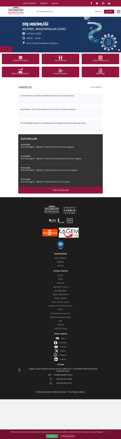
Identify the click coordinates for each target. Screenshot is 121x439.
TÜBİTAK (60, 364)
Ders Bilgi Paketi (60, 330)
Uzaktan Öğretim (60, 338)
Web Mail (60, 323)
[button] (118, 11)
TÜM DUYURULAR (60, 230)
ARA (109, 11)
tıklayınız (106, 432)
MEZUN (55, 3)
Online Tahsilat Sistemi (60, 342)
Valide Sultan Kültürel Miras (60, 357)
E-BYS (60, 319)
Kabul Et (52, 436)
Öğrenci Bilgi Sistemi (60, 334)
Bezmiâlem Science (60, 326)
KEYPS (60, 349)
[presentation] (3, 49)
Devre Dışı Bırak (67, 436)
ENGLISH (98, 11)
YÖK (60, 361)
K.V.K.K (60, 315)
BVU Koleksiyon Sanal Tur (60, 353)
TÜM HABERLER (96, 87)
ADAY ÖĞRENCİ (29, 3)
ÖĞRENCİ (44, 3)
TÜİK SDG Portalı (60, 368)
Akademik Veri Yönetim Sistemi (60, 345)
